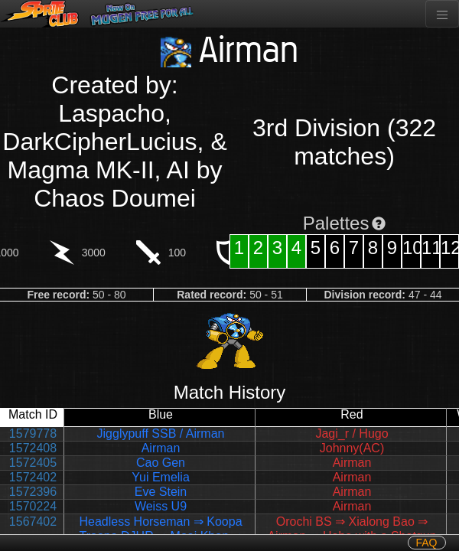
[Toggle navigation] (442, 14)
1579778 (33, 433)
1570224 (33, 506)
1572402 (33, 477)
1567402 (33, 521)
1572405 (33, 462)
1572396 (33, 491)
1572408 (33, 448)
